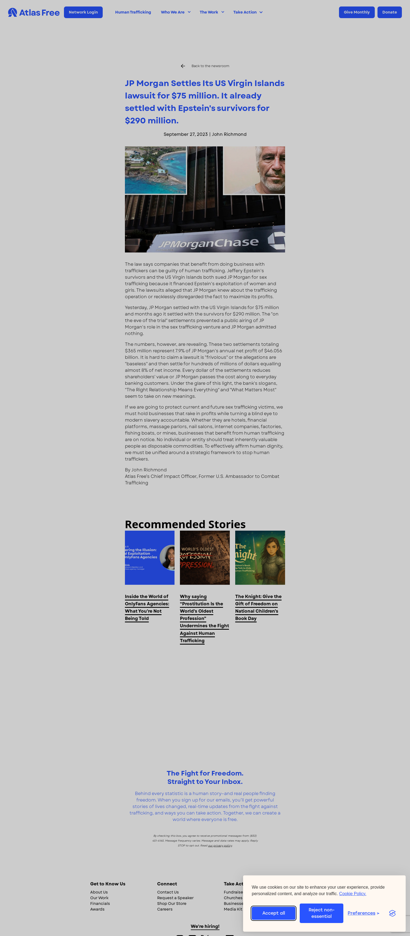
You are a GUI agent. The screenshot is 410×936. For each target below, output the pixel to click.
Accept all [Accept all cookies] (273, 913)
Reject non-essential (322, 913)
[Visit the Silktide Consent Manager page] (392, 913)
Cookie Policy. (352, 893)
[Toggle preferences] (365, 913)
